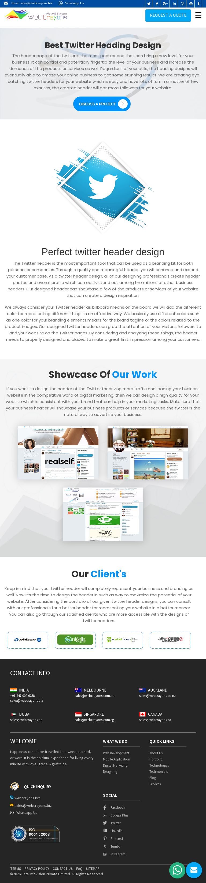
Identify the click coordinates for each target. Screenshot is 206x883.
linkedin (113, 831)
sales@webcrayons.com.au (95, 695)
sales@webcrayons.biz (36, 3)
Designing (110, 771)
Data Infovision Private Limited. (46, 873)
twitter (111, 823)
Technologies (159, 765)
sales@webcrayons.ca (155, 720)
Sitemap (93, 868)
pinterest (113, 838)
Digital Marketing (115, 765)
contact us (63, 868)
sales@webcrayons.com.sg (94, 720)
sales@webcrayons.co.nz (157, 695)
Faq (79, 868)
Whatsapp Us (71, 3)
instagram (114, 854)
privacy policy (36, 868)
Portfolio (156, 759)
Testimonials (158, 771)
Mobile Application (116, 759)
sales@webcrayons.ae (26, 720)
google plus (115, 815)
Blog (152, 777)
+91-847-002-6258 (22, 695)
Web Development (116, 753)
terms (15, 868)
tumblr (112, 846)
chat (194, 870)
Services (155, 784)
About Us (156, 753)
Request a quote (168, 14)
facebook (114, 807)
